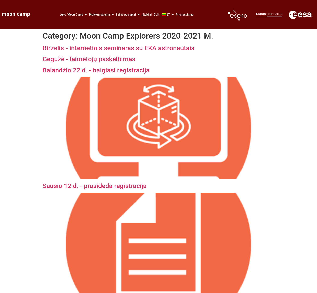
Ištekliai (147, 14)
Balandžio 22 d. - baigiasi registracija (96, 70)
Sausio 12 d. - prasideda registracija (95, 186)
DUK (156, 14)
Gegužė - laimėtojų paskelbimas (89, 59)
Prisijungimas (184, 14)
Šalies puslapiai (128, 15)
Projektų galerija (101, 15)
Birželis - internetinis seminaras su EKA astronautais (119, 48)
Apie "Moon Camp (73, 15)
